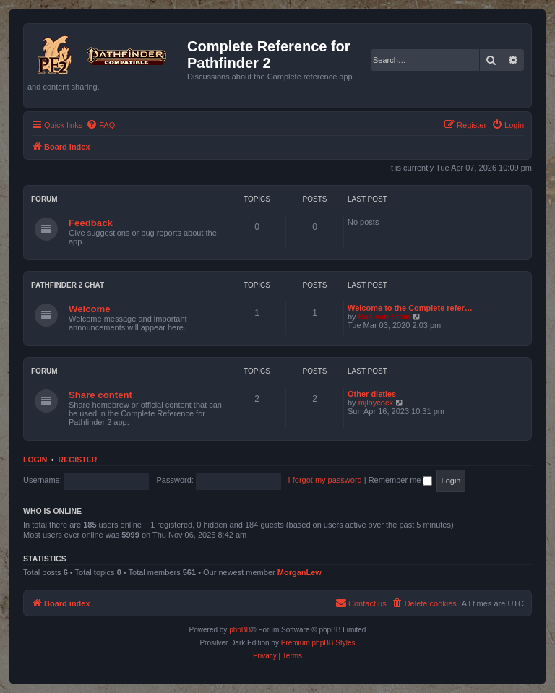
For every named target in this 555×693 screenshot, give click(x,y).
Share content (100, 394)
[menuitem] (100, 125)
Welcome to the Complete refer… (410, 308)
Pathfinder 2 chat (67, 285)
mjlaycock (375, 402)
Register (78, 459)
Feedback (91, 223)
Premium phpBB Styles (318, 643)
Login (35, 459)
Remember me (401, 479)
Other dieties (372, 393)
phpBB (240, 630)
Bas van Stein (384, 316)
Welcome (90, 309)
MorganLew (300, 572)
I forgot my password (325, 479)
